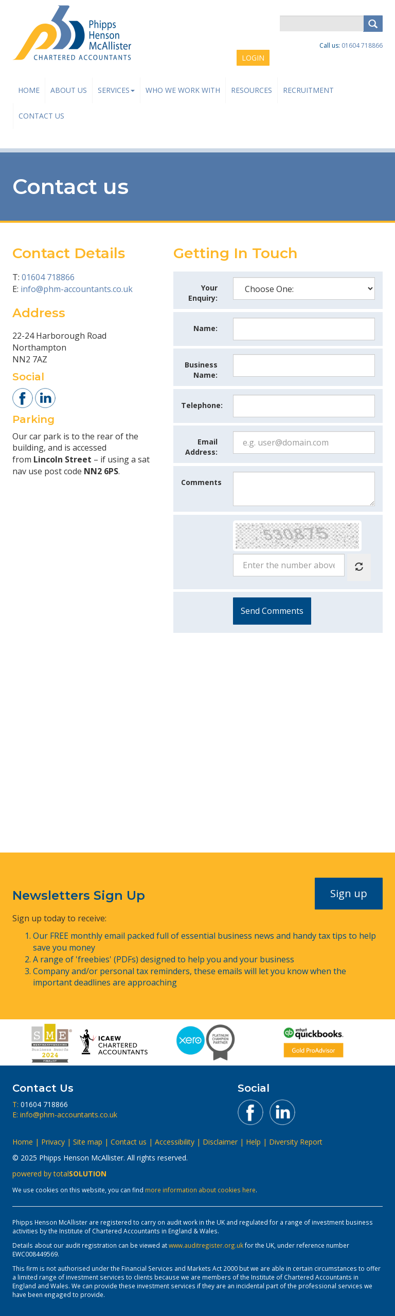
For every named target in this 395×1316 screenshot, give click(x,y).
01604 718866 (362, 45)
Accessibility (174, 1142)
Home (29, 90)
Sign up (348, 893)
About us (68, 90)
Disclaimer (220, 1142)
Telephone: (202, 405)
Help (253, 1142)
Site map (87, 1142)
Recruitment (308, 90)
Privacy (53, 1142)
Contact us (41, 116)
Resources (251, 90)
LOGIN (253, 58)
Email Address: (201, 447)
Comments (201, 482)
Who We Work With (183, 90)
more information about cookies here (200, 1190)
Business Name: (201, 370)
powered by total (59, 1173)
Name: (205, 328)
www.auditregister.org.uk (206, 1245)
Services (116, 90)
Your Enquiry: (203, 293)
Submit (272, 611)
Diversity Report (295, 1142)
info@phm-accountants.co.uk (77, 289)
